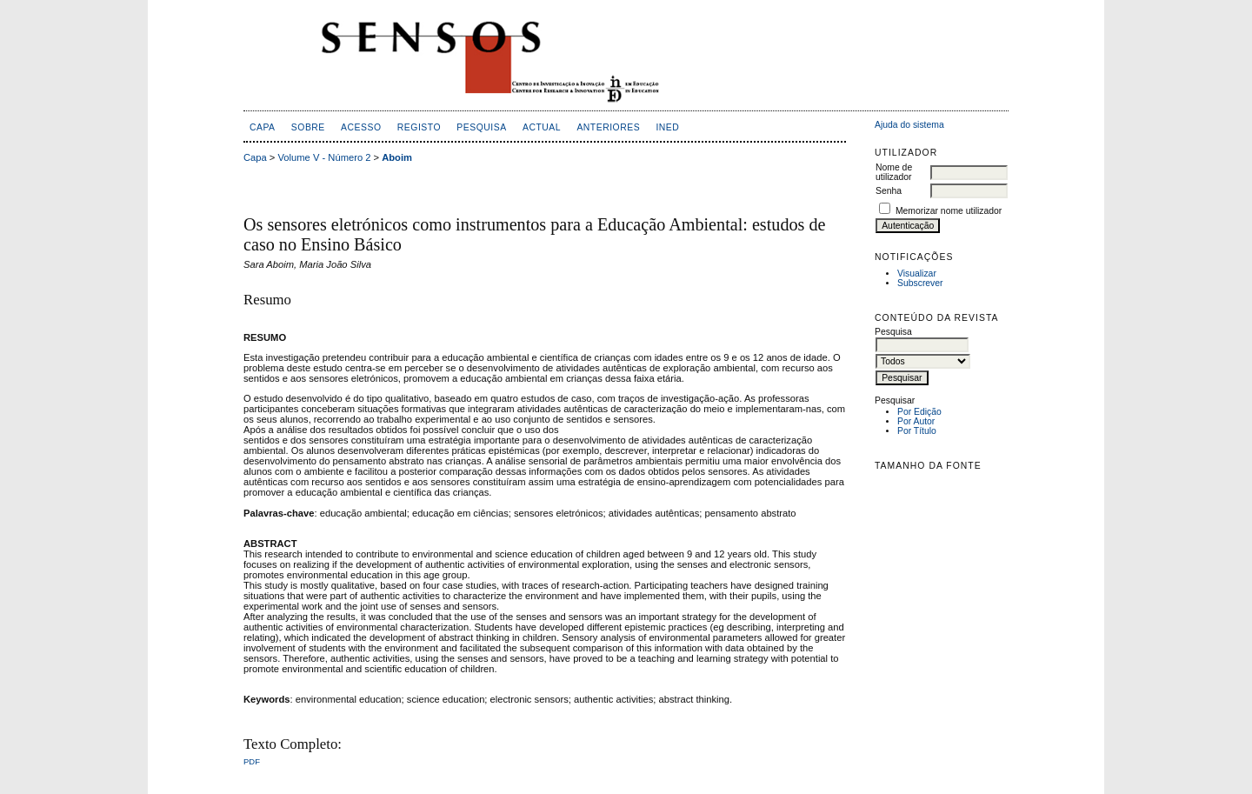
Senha (889, 191)
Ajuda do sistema (909, 125)
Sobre (308, 127)
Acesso (361, 127)
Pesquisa (481, 127)
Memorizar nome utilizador (949, 211)
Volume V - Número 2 (324, 157)
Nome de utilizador (894, 172)
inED (667, 127)
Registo (419, 127)
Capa (263, 127)
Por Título (916, 431)
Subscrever (920, 283)
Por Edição (919, 412)
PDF (251, 761)
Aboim (397, 157)
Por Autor (916, 421)
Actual (542, 127)
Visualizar (916, 273)
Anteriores (608, 127)
